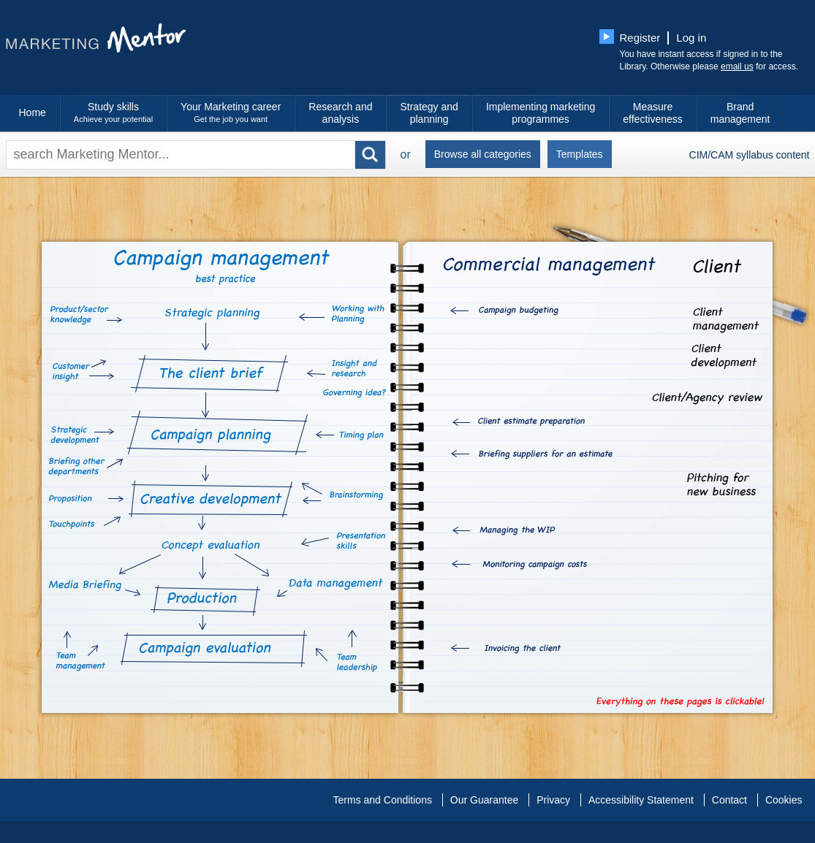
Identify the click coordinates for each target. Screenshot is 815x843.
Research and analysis (340, 113)
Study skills (113, 113)
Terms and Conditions (382, 800)
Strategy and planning (429, 113)
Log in (691, 37)
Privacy (553, 800)
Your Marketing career (231, 113)
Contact (729, 800)
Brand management (740, 113)
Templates (579, 154)
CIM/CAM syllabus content (749, 155)
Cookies (784, 800)
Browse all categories (482, 154)
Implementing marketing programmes (540, 113)
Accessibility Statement (641, 800)
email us (737, 66)
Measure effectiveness (652, 113)
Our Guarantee (484, 800)
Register (640, 37)
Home (32, 112)
